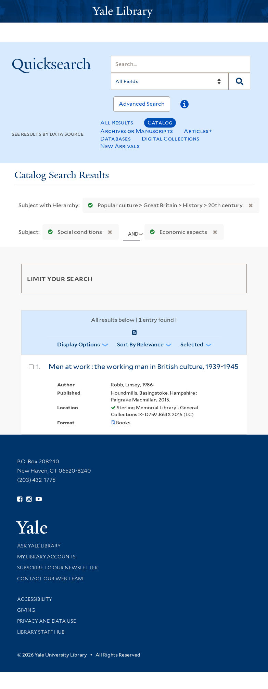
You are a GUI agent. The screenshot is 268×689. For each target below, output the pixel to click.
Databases (115, 138)
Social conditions (73, 232)
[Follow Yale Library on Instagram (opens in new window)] (28, 499)
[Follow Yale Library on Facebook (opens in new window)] (19, 499)
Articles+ (198, 131)
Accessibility (34, 599)
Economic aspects (177, 232)
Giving (26, 610)
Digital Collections (171, 138)
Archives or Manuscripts (136, 131)
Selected (191, 344)
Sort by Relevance (140, 344)
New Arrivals (120, 146)
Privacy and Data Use (46, 621)
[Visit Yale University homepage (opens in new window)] (31, 525)
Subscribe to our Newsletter (57, 567)
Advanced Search (142, 104)
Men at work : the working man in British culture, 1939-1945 (144, 366)
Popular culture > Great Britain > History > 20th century (164, 205)
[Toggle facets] (233, 278)
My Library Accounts (46, 556)
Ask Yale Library (39, 545)
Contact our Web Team (50, 578)
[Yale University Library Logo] (134, 11)
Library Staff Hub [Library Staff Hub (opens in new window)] (41, 632)
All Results (116, 122)
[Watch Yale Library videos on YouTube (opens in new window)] (39, 499)
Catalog (160, 122)
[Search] (180, 64)
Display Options (78, 344)
